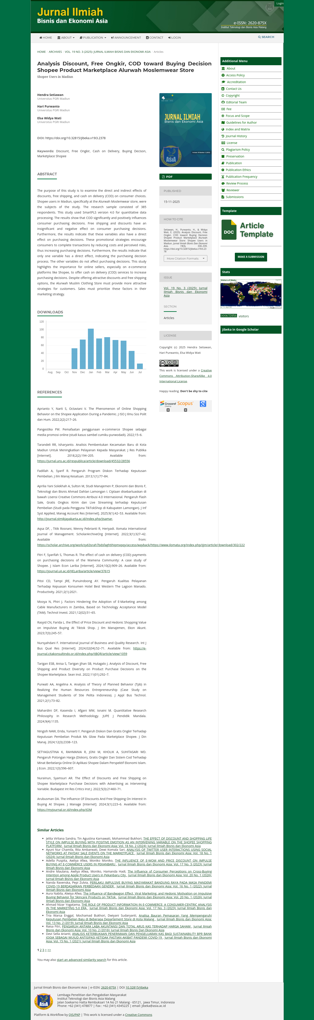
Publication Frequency (241, 176)
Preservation (235, 156)
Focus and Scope (238, 116)
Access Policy (235, 75)
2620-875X (108, 987)
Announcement (126, 37)
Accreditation (236, 82)
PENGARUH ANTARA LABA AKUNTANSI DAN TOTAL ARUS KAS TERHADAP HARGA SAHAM (126, 926)
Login (174, 37)
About (64, 37)
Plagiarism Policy (238, 149)
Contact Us (234, 89)
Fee (229, 109)
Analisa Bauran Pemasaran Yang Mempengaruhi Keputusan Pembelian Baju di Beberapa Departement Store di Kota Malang (129, 917)
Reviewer (232, 190)
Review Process (237, 183)
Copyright (233, 95)
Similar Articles (50, 830)
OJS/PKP (74, 1015)
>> (49, 950)
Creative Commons (138, 1015)
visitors (234, 316)
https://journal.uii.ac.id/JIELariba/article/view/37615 (73, 571)
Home (45, 37)
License (232, 143)
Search (266, 37)
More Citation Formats (182, 258)
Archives (55, 52)
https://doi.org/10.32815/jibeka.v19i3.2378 (75, 138)
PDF (168, 176)
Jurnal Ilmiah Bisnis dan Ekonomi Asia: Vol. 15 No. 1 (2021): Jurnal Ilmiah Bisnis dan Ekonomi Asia (129, 939)
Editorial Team (236, 102)
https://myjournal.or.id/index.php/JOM (64, 810)
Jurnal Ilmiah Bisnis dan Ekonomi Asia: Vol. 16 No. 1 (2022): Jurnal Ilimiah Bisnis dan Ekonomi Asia (129, 888)
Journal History (236, 136)
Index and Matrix (237, 129)
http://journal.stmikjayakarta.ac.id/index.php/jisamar (74, 519)
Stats (226, 272)
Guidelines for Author (241, 122)
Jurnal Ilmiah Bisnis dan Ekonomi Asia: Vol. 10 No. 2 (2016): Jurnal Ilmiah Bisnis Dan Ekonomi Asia (129, 928)
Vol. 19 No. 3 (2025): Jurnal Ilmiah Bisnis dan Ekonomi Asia (108, 52)
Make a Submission (251, 257)
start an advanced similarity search (81, 960)
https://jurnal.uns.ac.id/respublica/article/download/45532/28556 (83, 461)
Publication (92, 37)
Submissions (234, 197)
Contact (154, 37)
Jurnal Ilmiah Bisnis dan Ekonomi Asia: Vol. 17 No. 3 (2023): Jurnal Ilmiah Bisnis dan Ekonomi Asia (129, 866)
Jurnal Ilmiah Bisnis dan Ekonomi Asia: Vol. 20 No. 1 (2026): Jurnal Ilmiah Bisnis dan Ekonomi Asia (129, 877)
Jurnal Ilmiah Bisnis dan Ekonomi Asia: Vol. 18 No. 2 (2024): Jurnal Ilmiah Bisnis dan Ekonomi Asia (132, 846)
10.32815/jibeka (137, 987)
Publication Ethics (238, 170)
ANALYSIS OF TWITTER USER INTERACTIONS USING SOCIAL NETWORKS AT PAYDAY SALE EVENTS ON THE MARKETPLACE (129, 851)
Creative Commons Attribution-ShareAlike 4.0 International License (185, 375)
